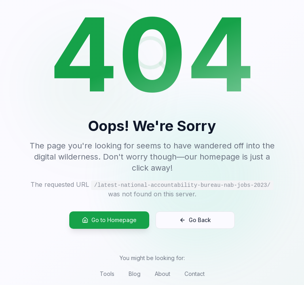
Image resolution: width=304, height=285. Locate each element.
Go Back (195, 220)
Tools (107, 273)
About (162, 273)
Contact (194, 273)
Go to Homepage (109, 220)
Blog (135, 273)
